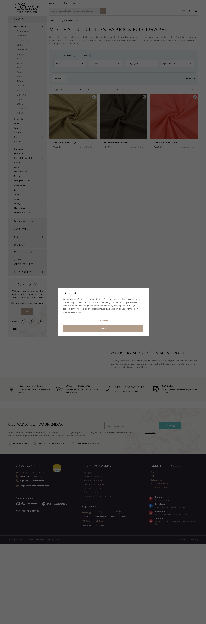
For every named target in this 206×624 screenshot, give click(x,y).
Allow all (103, 328)
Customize (103, 320)
